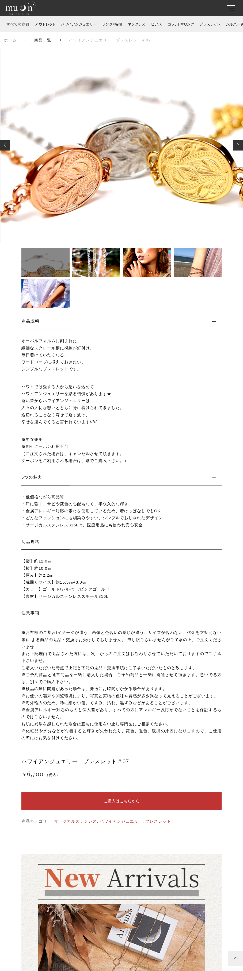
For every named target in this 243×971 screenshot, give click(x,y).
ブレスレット (210, 24)
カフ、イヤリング (181, 24)
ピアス (156, 24)
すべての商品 (18, 24)
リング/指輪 (112, 24)
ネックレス (137, 24)
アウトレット (45, 24)
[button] (5, 145)
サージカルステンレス (75, 821)
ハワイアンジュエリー (79, 24)
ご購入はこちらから (122, 801)
